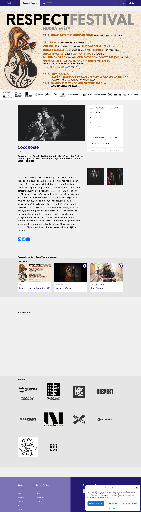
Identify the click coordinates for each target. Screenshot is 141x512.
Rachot (10, 3)
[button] (137, 488)
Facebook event (96, 150)
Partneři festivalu (41, 494)
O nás (19, 502)
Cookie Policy (112, 508)
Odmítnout (113, 503)
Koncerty (20, 486)
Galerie (38, 490)
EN (123, 3)
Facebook (21, 494)
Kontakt (20, 506)
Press (37, 486)
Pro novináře (114, 150)
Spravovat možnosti (130, 503)
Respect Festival (30, 3)
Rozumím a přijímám (96, 503)
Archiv (19, 490)
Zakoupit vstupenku (105, 138)
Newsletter (21, 498)
